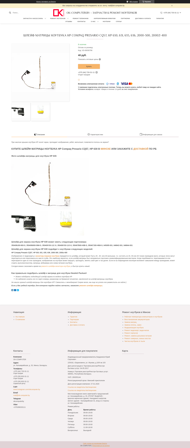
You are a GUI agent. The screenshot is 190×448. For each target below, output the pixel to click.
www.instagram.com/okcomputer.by (26, 389)
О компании (20, 319)
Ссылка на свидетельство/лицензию (82, 387)
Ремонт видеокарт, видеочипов (136, 330)
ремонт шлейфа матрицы (90, 286)
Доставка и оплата (143, 18)
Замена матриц (130, 322)
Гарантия (160, 18)
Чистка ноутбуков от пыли (134, 341)
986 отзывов (133, 2)
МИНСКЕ (106, 148)
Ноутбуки (106, 21)
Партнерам (125, 18)
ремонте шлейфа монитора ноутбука (55, 266)
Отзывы (68, 21)
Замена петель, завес (133, 325)
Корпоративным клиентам (104, 18)
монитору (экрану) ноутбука (47, 256)
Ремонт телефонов (80, 18)
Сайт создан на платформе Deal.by (95, 443)
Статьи (119, 21)
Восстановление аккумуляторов (137, 319)
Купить (89, 66)
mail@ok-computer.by (21, 395)
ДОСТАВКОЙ (140, 148)
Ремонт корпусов (131, 333)
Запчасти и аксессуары (33, 18)
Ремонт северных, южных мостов (137, 338)
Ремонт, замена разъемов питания (138, 336)
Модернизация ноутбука (134, 328)
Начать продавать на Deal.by (46, 2)
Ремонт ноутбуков (57, 18)
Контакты (82, 21)
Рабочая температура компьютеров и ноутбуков (143, 317)
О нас (93, 21)
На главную (20, 317)
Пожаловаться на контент (101, 446)
